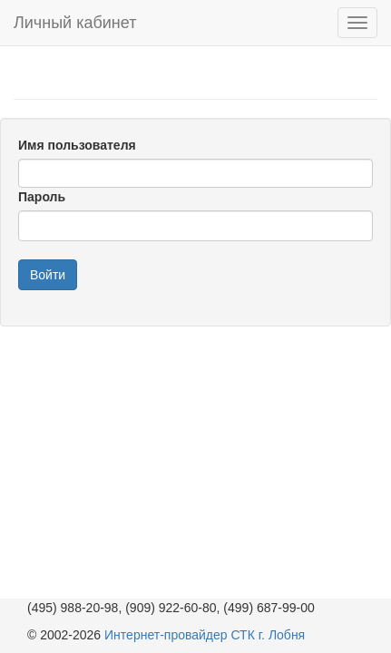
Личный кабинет (75, 23)
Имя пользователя (77, 145)
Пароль (41, 197)
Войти (47, 275)
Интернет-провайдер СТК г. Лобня (204, 635)
